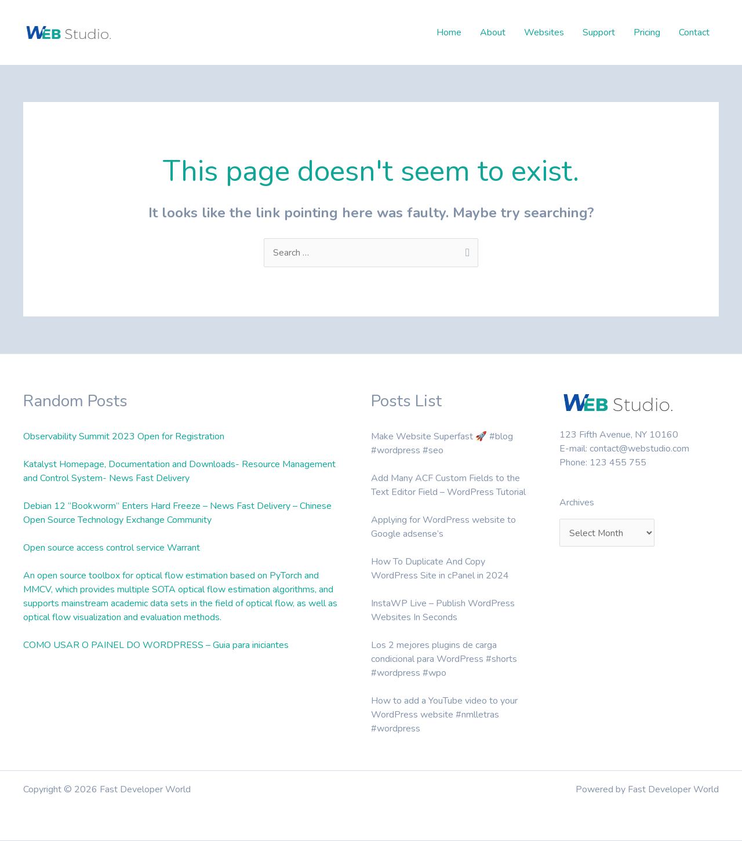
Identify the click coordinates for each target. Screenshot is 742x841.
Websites (544, 32)
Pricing (647, 32)
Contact (694, 32)
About (492, 32)
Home (449, 32)
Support (599, 32)
